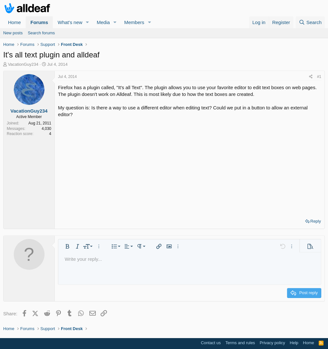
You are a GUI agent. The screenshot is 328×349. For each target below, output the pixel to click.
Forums (39, 22)
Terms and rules (240, 342)
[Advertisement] (189, 166)
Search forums (41, 32)
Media (103, 22)
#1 (319, 76)
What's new (70, 22)
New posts (13, 32)
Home (14, 22)
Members (134, 22)
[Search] (310, 22)
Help (294, 342)
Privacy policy (272, 342)
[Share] (311, 77)
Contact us (211, 342)
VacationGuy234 (23, 64)
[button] (87, 22)
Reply (315, 221)
